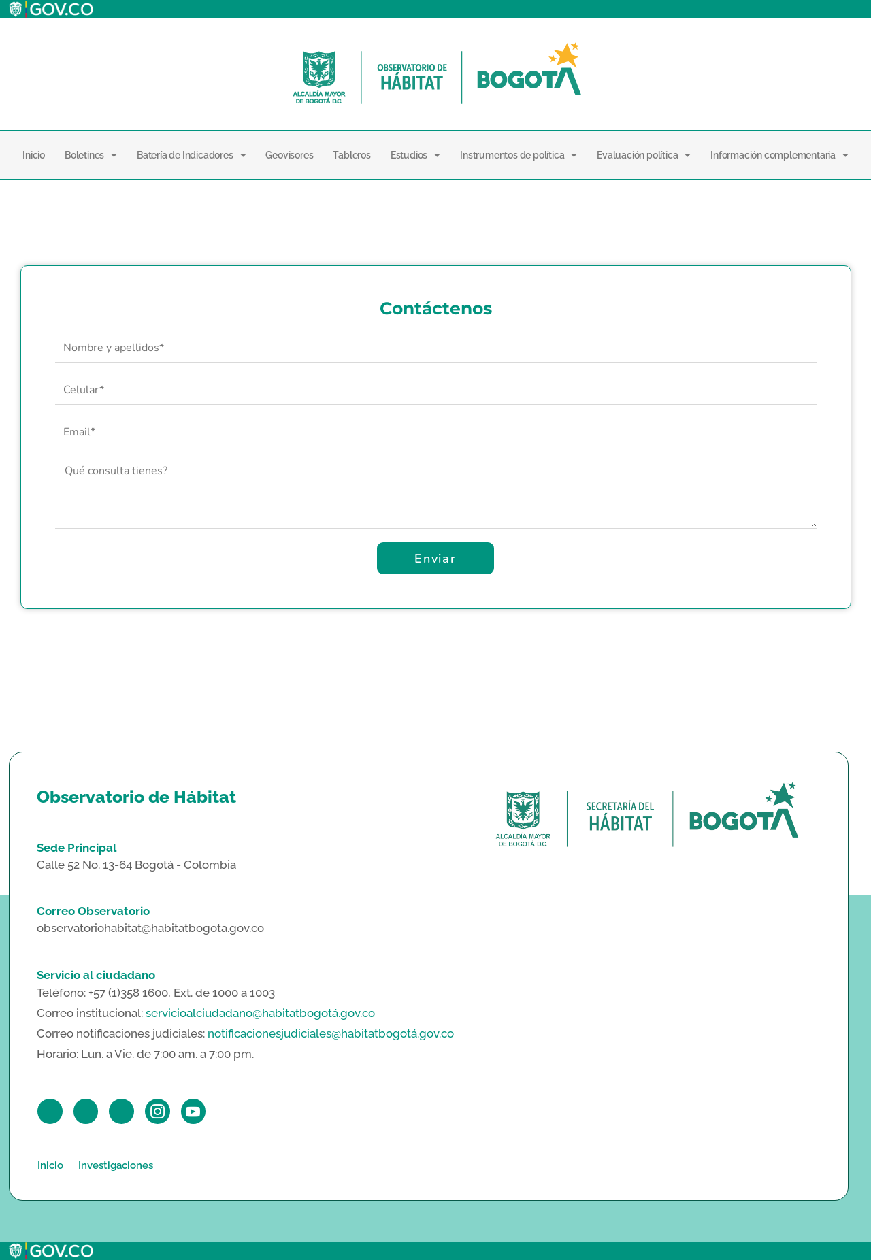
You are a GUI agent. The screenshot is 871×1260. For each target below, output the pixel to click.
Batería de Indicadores (191, 155)
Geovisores (289, 155)
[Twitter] (86, 1111)
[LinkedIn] (122, 1111)
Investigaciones (115, 1165)
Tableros (351, 155)
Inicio (33, 155)
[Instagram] (158, 1111)
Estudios (415, 155)
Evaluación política (644, 155)
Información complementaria (779, 155)
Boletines (91, 155)
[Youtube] (194, 1111)
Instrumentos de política (518, 155)
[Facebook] (50, 1111)
